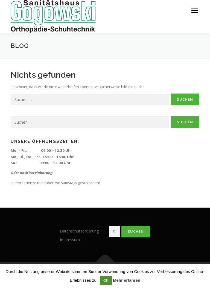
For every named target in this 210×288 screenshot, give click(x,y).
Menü (194, 10)
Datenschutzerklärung (79, 231)
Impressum (70, 239)
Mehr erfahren (126, 280)
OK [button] (106, 280)
